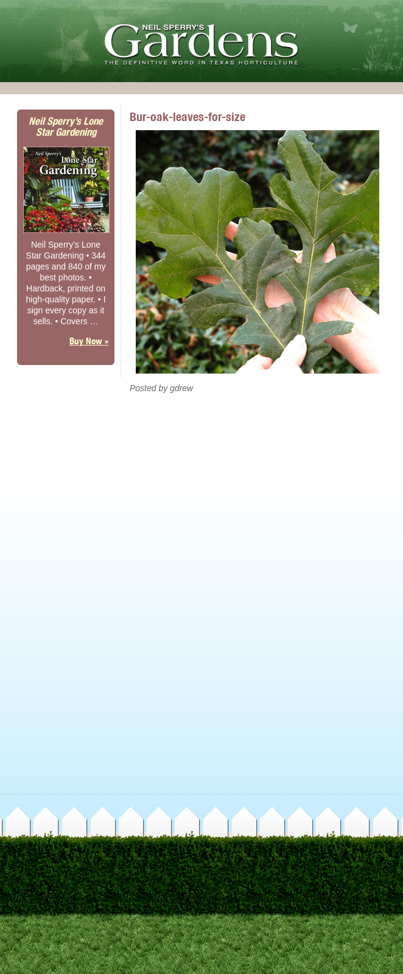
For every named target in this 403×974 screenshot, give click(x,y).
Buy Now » (88, 341)
